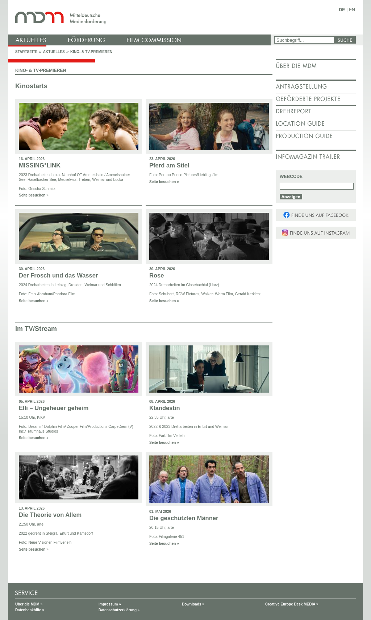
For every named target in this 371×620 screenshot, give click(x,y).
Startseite (26, 52)
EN (352, 9)
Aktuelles (54, 52)
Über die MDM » (28, 604)
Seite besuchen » (34, 195)
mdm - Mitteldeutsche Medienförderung (140, 17)
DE (342, 9)
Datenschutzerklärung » (119, 610)
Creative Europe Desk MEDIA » (291, 604)
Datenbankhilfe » (29, 610)
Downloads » (193, 604)
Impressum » (110, 604)
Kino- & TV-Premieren (91, 52)
